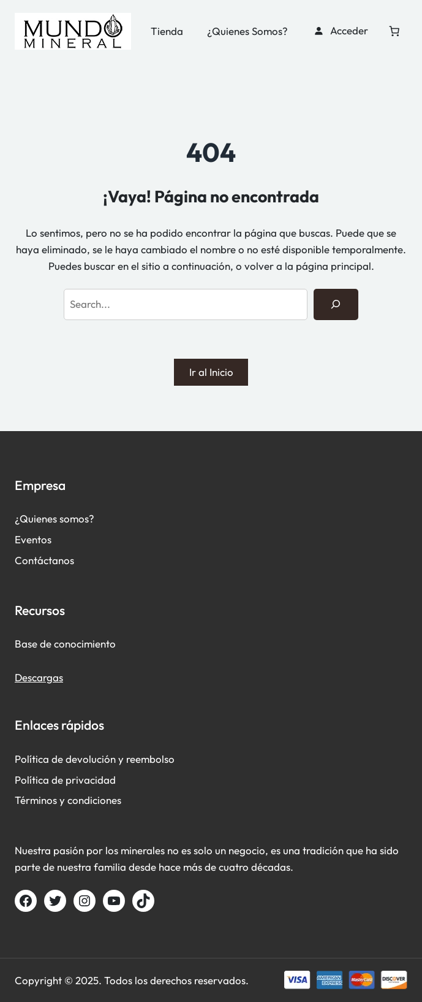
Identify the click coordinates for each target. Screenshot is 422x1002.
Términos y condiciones (68, 800)
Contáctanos (44, 560)
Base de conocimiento (65, 643)
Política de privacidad (65, 779)
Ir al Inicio (211, 371)
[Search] (336, 304)
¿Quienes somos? (54, 518)
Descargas (39, 677)
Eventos (33, 539)
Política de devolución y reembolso (95, 758)
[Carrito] (394, 31)
